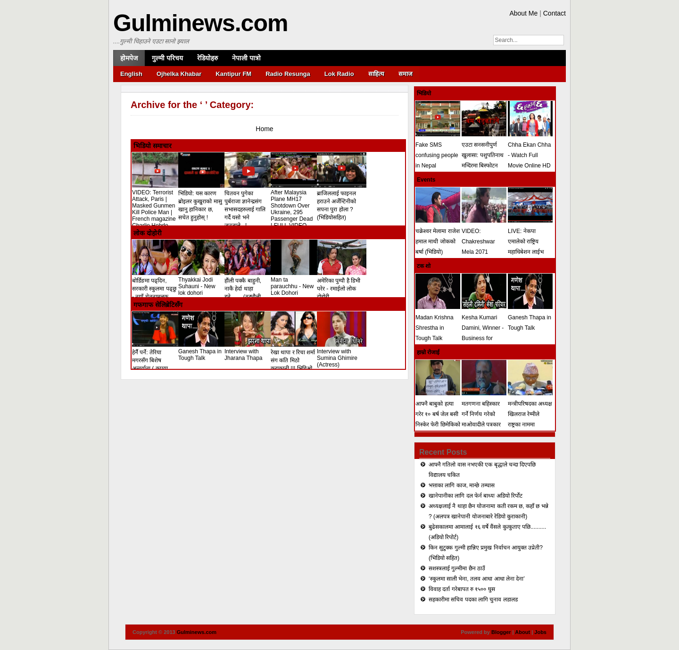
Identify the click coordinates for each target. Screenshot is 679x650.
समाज (405, 73)
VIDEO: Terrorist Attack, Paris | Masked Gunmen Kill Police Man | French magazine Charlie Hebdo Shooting (157, 209)
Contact (554, 13)
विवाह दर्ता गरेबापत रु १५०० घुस (462, 589)
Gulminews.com (200, 23)
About (522, 632)
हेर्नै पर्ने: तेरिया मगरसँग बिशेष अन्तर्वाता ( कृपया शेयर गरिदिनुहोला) (157, 361)
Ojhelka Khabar (179, 73)
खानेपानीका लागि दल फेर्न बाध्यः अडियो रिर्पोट (475, 495)
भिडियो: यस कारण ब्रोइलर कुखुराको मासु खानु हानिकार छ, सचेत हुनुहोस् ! (203, 202)
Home (264, 129)
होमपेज (129, 58)
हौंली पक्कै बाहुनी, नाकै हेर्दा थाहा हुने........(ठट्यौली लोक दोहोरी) (249, 289)
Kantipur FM (233, 73)
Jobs (540, 632)
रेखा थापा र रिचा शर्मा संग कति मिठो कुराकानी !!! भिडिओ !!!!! (295, 360)
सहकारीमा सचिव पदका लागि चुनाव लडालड (473, 599)
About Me (523, 13)
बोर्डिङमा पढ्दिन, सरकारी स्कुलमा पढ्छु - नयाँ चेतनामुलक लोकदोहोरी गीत (157, 289)
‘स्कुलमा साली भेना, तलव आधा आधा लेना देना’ (477, 578)
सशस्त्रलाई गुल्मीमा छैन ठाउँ (457, 568)
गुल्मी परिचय (167, 58)
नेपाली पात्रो (246, 58)
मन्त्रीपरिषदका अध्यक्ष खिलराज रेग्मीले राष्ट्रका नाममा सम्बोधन (530, 414)
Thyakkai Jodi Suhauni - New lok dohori (203, 283)
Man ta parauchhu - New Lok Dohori (295, 283)
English (131, 73)
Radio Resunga (287, 73)
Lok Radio (339, 73)
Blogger (501, 632)
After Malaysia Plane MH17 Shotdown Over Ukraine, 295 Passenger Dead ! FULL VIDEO (295, 206)
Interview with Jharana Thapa (249, 351)
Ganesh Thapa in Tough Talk (203, 351)
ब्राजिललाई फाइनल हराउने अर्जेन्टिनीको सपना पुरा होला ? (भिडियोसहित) (341, 202)
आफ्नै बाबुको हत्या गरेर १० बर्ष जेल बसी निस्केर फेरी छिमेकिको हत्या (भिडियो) (437, 414)
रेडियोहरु (207, 58)
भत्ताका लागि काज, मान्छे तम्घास (462, 485)
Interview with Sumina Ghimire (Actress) (341, 355)
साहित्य (376, 73)
